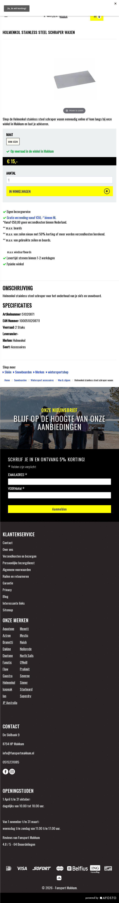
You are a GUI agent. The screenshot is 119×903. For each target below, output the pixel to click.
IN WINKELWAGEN (59, 191)
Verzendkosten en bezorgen (19, 555)
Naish (23, 641)
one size (13, 141)
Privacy (7, 589)
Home (7, 380)
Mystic (24, 635)
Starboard (26, 688)
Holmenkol (9, 682)
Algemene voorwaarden (17, 569)
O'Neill (23, 662)
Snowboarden (22, 371)
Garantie (8, 582)
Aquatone (8, 628)
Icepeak (7, 688)
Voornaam (16, 489)
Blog (5, 596)
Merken (38, 371)
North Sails (27, 655)
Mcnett (24, 628)
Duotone (8, 655)
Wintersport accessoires (42, 380)
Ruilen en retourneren (16, 576)
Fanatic (7, 662)
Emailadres (17, 475)
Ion (4, 695)
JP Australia (10, 702)
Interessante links (14, 603)
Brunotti (8, 641)
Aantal (11, 173)
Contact (8, 542)
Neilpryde (26, 648)
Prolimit (25, 668)
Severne (25, 675)
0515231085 (11, 761)
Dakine (7, 648)
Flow (5, 668)
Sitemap (8, 609)
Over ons (8, 549)
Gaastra (7, 675)
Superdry (25, 695)
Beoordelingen (26, 844)
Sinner (24, 682)
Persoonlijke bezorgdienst (19, 562)
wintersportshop (57, 371)
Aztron (7, 635)
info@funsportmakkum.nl (18, 752)
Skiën (7, 371)
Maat (9, 134)
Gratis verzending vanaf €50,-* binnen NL (31, 217)
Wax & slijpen (64, 380)
